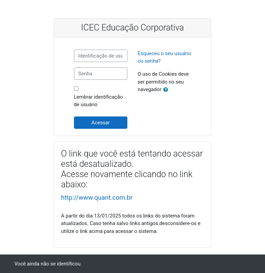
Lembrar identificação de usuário (98, 101)
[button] (167, 90)
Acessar (100, 123)
